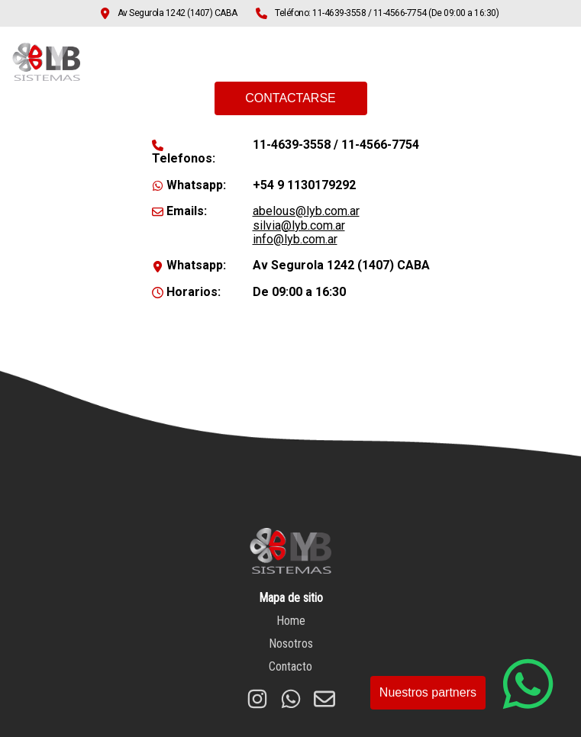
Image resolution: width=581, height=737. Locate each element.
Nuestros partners (427, 692)
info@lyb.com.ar (295, 239)
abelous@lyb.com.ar (306, 211)
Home (343, 63)
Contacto (509, 63)
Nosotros (422, 63)
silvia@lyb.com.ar (299, 225)
